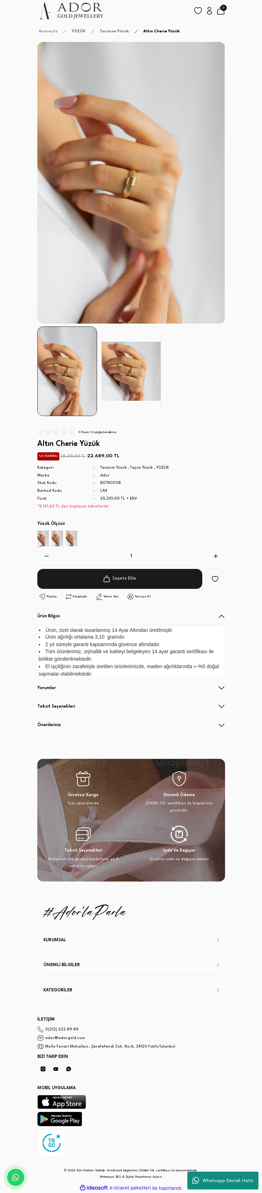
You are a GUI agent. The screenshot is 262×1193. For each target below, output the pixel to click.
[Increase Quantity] (218, 556)
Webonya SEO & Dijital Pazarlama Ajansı (131, 1176)
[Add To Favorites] (215, 579)
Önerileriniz (49, 725)
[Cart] (220, 10)
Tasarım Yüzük (113, 468)
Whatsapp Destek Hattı (222, 1180)
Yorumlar (46, 688)
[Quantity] (131, 556)
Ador (104, 476)
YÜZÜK (162, 468)
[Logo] (71, 10)
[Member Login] (209, 10)
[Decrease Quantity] (43, 556)
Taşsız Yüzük (141, 468)
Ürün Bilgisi (48, 616)
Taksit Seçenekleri (56, 706)
